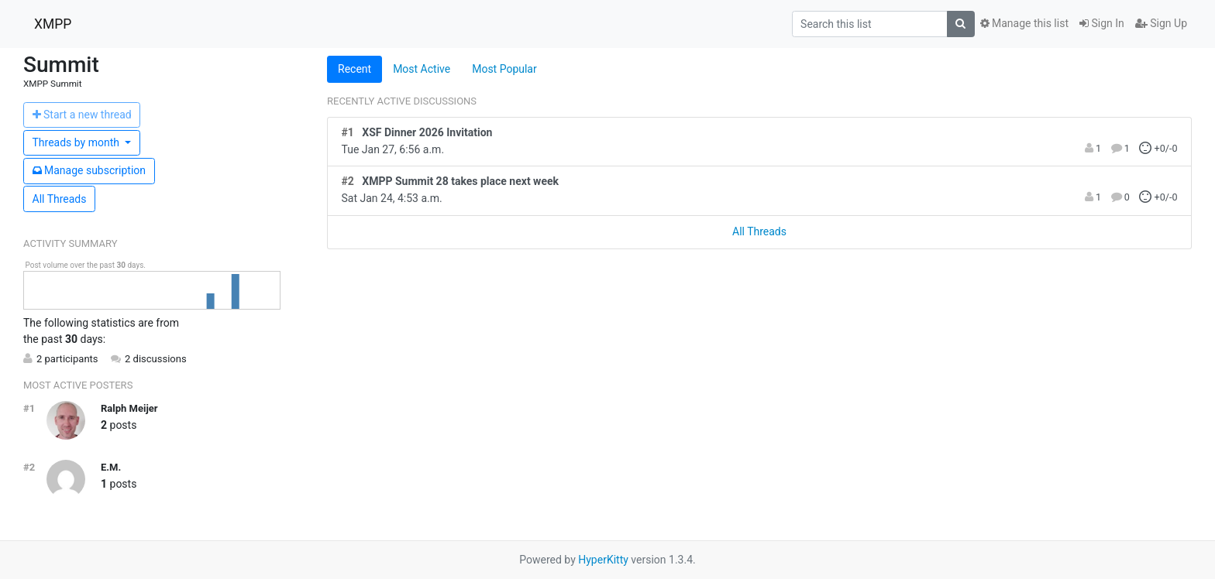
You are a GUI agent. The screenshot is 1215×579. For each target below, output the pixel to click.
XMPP (52, 24)
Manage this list (1024, 23)
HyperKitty (603, 559)
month (77, 142)
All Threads (60, 199)
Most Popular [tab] (504, 69)
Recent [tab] (354, 69)
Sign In (1101, 23)
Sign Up (1161, 23)
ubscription (89, 170)
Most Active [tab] (421, 69)
